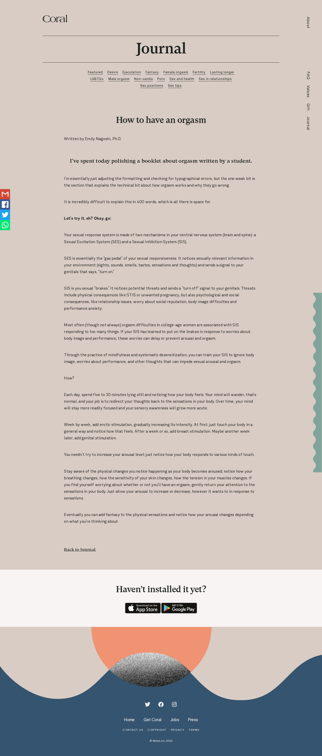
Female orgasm (175, 72)
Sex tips (175, 85)
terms (194, 729)
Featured (95, 72)
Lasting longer (222, 72)
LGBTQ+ (97, 79)
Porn (161, 79)
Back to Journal (80, 549)
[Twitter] (147, 704)
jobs (174, 719)
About (308, 23)
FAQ (308, 76)
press (193, 719)
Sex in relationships (215, 79)
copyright (157, 729)
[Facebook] (161, 704)
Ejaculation (132, 72)
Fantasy (152, 72)
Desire (112, 72)
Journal (308, 123)
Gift (308, 107)
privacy (177, 729)
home (129, 719)
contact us (133, 729)
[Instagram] (174, 704)
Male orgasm (119, 79)
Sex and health (181, 79)
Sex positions (151, 85)
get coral (152, 719)
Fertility (199, 72)
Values (308, 91)
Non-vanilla (143, 79)
